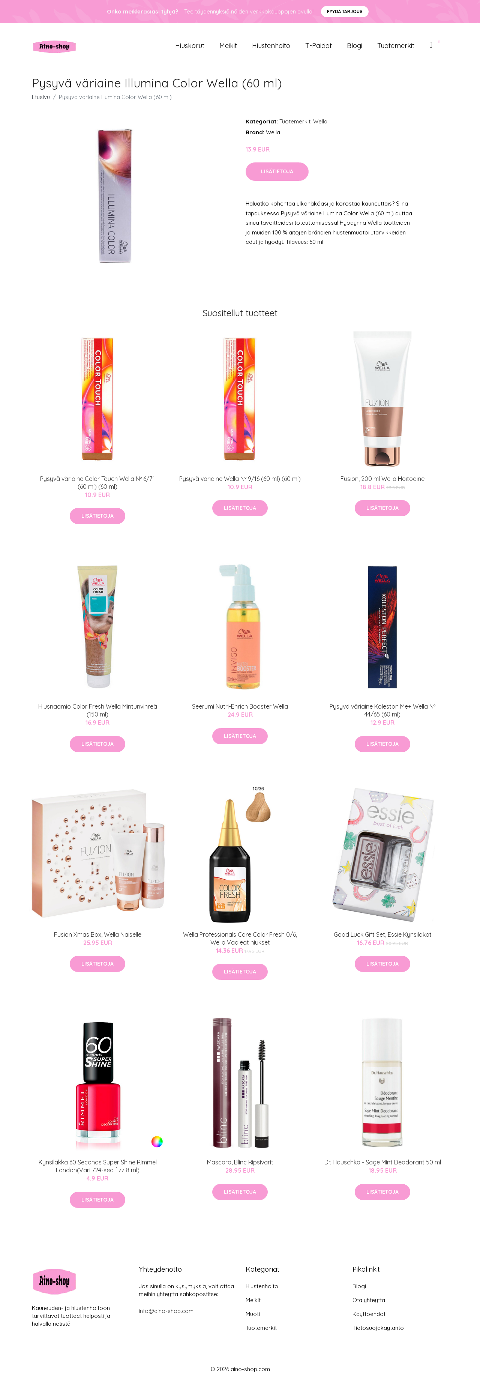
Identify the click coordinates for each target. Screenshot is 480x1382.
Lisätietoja (277, 171)
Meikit (228, 45)
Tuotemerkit (395, 45)
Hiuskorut (189, 45)
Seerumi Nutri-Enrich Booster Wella (240, 706)
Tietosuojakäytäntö (378, 1327)
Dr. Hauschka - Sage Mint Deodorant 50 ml (382, 1162)
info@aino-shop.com (166, 1310)
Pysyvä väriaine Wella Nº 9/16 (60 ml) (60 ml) (240, 478)
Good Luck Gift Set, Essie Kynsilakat (383, 934)
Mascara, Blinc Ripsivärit (240, 1162)
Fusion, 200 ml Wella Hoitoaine (382, 478)
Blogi (354, 45)
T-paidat (318, 45)
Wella (320, 121)
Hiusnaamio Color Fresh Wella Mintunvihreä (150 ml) (97, 710)
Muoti (253, 1313)
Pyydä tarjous (345, 11)
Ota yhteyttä (368, 1300)
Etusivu (41, 97)
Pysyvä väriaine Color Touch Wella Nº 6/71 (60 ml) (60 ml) (97, 482)
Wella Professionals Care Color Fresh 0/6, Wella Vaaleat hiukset (240, 938)
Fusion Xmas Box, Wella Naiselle (97, 934)
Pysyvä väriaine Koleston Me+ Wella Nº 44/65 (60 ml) (382, 710)
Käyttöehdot (369, 1313)
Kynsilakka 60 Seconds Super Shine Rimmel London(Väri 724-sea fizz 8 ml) (98, 1166)
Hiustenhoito (271, 45)
